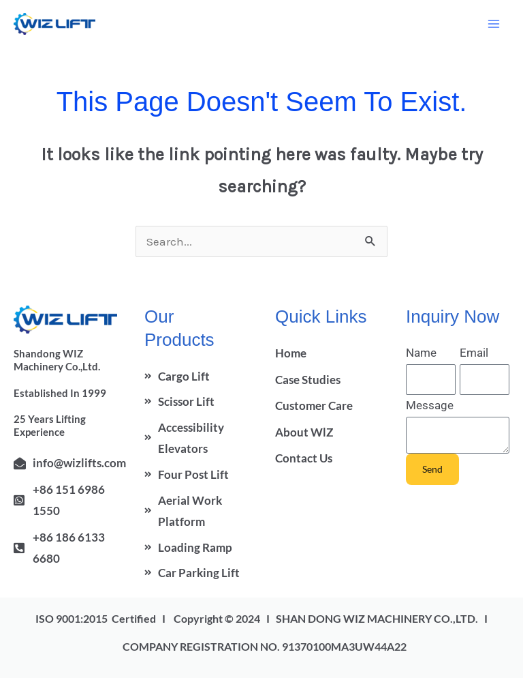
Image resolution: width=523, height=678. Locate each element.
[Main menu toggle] (494, 24)
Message (430, 405)
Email (474, 352)
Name (421, 352)
